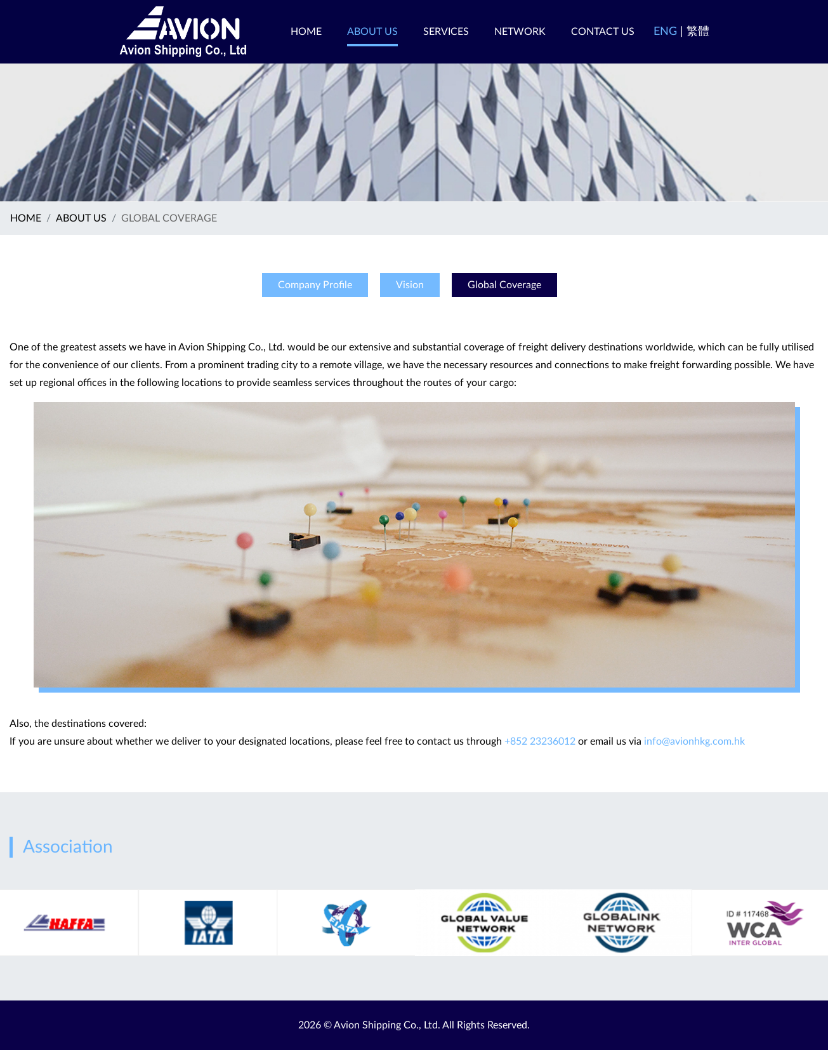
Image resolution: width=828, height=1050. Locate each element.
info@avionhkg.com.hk (694, 741)
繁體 (698, 31)
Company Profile (315, 285)
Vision (410, 285)
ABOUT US (81, 218)
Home (25, 218)
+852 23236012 (539, 741)
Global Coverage (504, 285)
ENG (665, 31)
